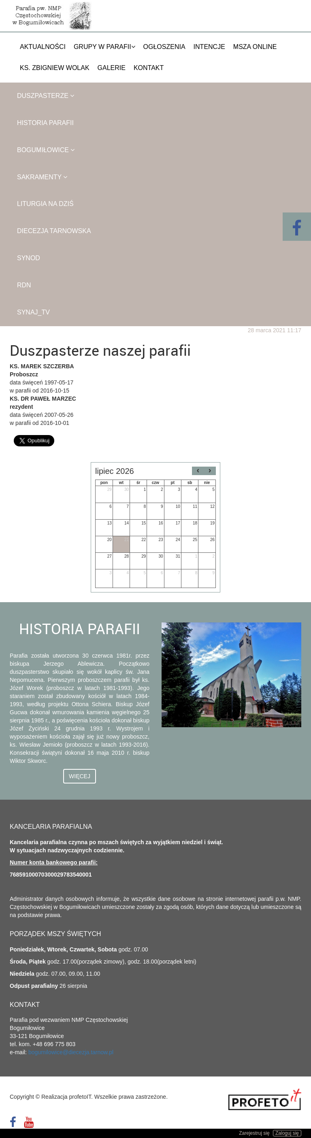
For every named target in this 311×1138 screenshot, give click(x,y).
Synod (28, 258)
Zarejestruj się (254, 1133)
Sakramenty (42, 177)
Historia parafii (45, 122)
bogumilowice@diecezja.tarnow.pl (70, 1052)
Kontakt (149, 67)
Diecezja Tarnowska (54, 230)
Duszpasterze (45, 95)
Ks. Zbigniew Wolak (54, 67)
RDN (24, 285)
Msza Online (255, 46)
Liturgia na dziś (45, 203)
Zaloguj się (287, 1133)
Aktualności (43, 46)
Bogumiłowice (46, 149)
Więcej (79, 776)
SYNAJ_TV (33, 312)
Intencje (209, 46)
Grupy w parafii (104, 46)
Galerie (112, 67)
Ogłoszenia (164, 46)
